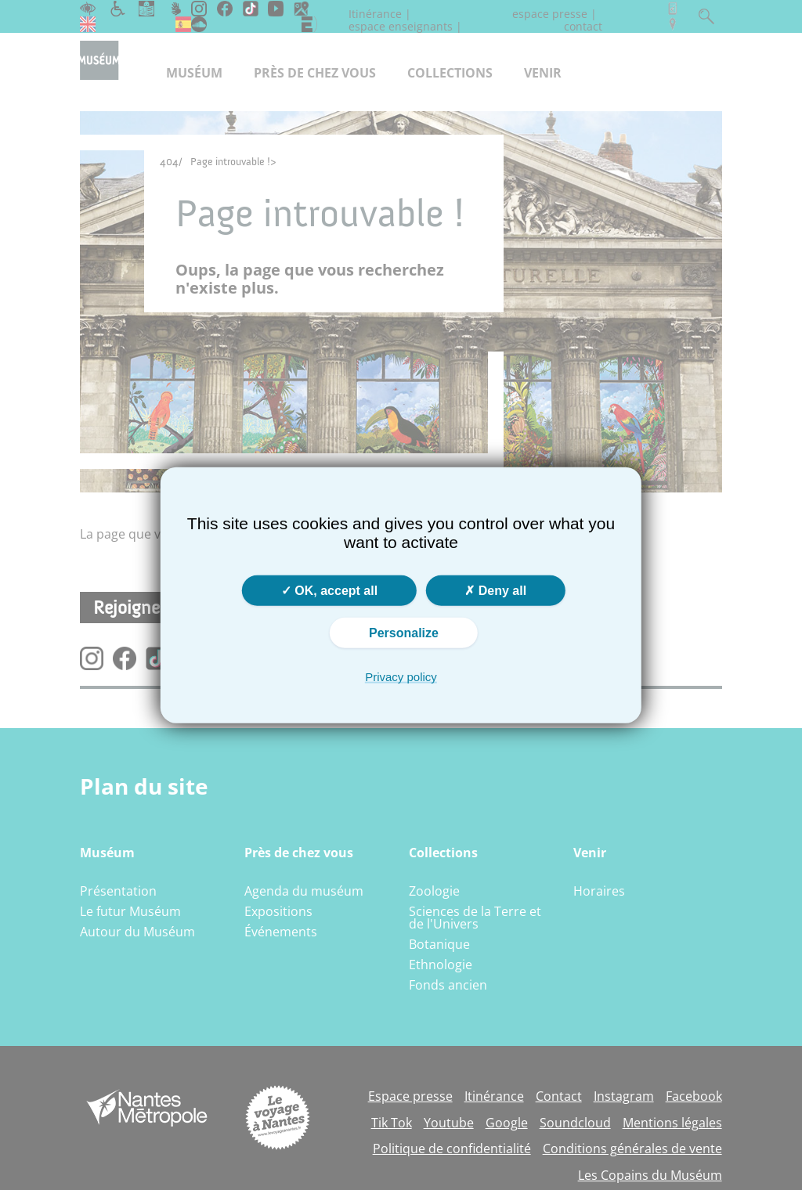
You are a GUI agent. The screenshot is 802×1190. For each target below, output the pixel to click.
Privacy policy (401, 676)
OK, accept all (329, 590)
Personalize (404, 633)
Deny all (495, 590)
